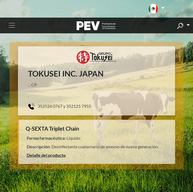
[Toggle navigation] (11, 25)
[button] (156, 8)
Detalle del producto (46, 155)
